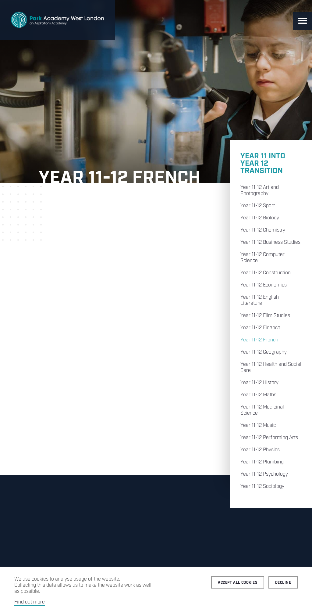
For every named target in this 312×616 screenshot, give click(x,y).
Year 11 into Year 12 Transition (262, 163)
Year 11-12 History (259, 383)
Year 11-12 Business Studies (270, 242)
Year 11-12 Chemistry (262, 230)
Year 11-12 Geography (263, 352)
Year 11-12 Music (258, 425)
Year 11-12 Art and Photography (259, 190)
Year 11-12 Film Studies (265, 315)
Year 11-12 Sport (257, 206)
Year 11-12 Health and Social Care (270, 367)
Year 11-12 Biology (259, 218)
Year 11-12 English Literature (259, 300)
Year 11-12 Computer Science (262, 257)
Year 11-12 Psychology (264, 474)
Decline (283, 582)
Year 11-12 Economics (263, 285)
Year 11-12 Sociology (262, 486)
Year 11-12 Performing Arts (269, 437)
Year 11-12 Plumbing (262, 462)
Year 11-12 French (259, 340)
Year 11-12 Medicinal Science (262, 410)
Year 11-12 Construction (265, 273)
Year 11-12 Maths (258, 395)
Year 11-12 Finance (260, 328)
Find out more (29, 602)
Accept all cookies (237, 582)
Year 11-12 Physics (260, 450)
